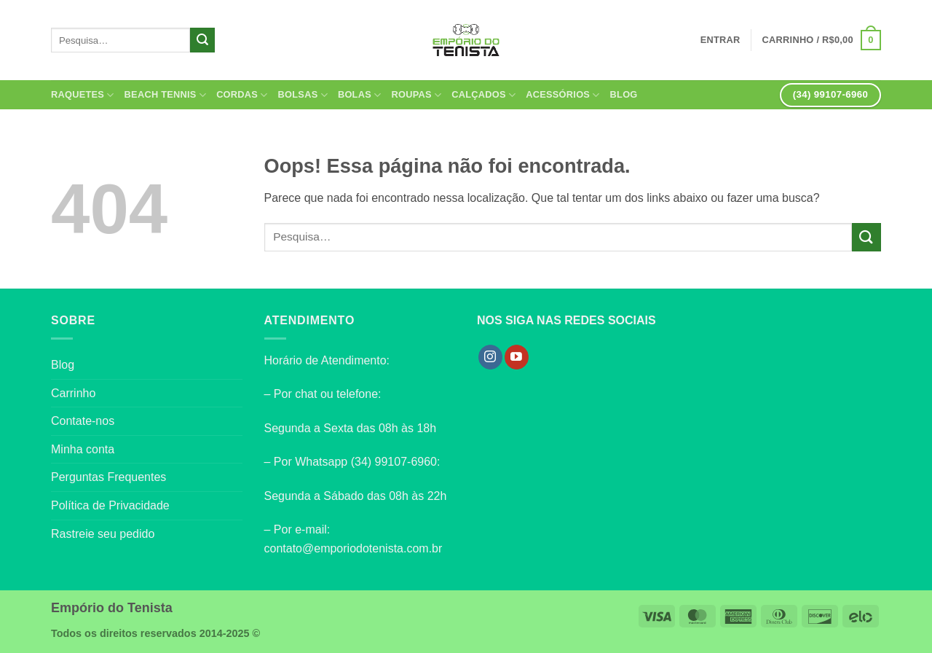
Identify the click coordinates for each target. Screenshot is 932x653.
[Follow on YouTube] (517, 357)
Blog (624, 94)
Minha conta (82, 449)
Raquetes (82, 95)
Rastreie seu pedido (102, 534)
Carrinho (73, 393)
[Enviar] (202, 40)
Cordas (241, 95)
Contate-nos (82, 421)
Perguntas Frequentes (108, 477)
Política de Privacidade (110, 505)
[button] (821, 40)
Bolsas (303, 95)
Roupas (416, 95)
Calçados (483, 95)
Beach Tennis (166, 95)
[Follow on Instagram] (490, 357)
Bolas (360, 95)
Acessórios (562, 95)
